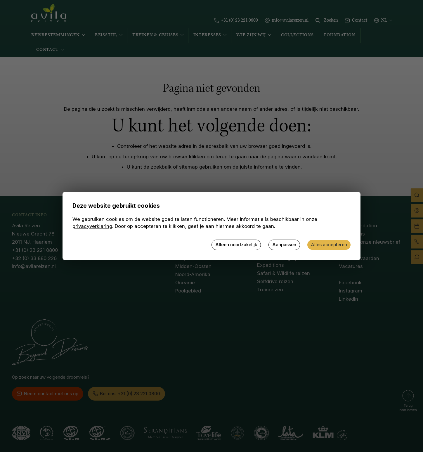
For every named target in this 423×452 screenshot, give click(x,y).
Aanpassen (284, 244)
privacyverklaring (92, 226)
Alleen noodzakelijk (236, 244)
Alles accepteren (329, 244)
